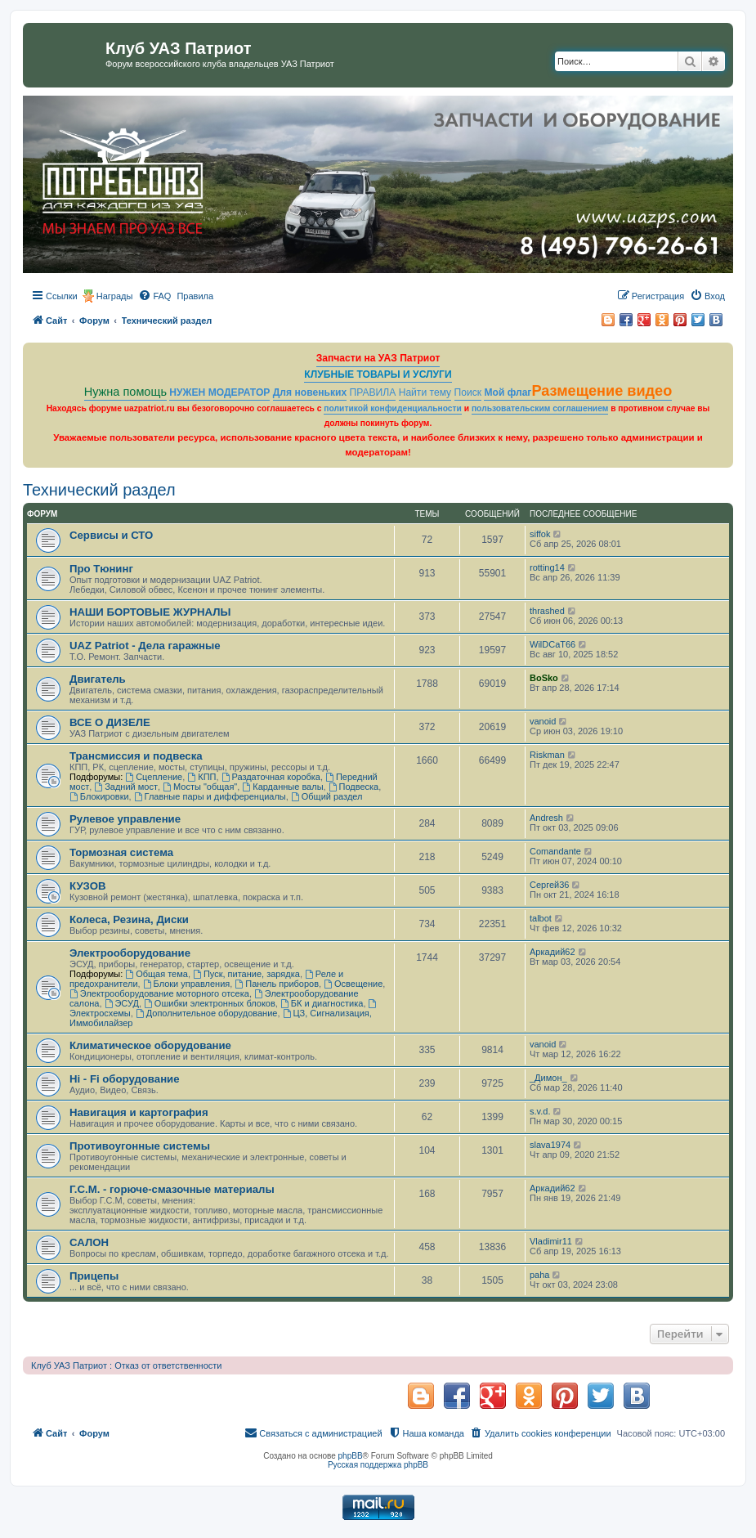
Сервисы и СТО (111, 535)
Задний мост (126, 786)
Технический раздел (99, 490)
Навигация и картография (138, 1112)
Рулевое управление (125, 819)
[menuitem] (154, 296)
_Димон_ (548, 1078)
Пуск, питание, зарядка (246, 974)
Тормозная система (121, 852)
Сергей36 (549, 885)
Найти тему (425, 392)
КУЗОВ (87, 886)
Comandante (555, 851)
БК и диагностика (321, 1003)
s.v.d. (540, 1111)
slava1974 (550, 1145)
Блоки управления (186, 984)
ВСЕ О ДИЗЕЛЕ (109, 722)
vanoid (543, 721)
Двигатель (97, 679)
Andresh (546, 818)
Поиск (468, 392)
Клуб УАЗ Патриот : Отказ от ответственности (126, 1365)
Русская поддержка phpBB (378, 1464)
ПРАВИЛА (373, 392)
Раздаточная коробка (270, 777)
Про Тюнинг (101, 569)
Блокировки (99, 796)
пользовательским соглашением (540, 408)
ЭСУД (122, 1003)
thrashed (547, 611)
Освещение (353, 984)
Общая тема (156, 974)
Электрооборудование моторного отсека (159, 993)
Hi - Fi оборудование (124, 1079)
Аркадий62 (552, 952)
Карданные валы (282, 786)
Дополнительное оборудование (207, 1013)
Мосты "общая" (200, 786)
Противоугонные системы (139, 1146)
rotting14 (547, 567)
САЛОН (89, 1242)
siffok (540, 534)
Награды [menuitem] (114, 296)
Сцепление (153, 777)
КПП (201, 777)
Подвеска (354, 786)
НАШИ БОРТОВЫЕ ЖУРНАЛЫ (149, 612)
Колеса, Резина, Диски (129, 919)
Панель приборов (277, 984)
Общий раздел (327, 796)
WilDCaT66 (552, 644)
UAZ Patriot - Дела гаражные (145, 645)
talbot (541, 918)
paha (539, 1275)
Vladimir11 (551, 1241)
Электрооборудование (129, 953)
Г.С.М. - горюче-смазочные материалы (172, 1189)
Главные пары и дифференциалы (210, 796)
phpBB (350, 1455)
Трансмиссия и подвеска (136, 756)
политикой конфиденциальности (393, 408)
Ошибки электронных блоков (209, 1003)
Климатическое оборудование (150, 1045)
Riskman (547, 755)
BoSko (544, 678)
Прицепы (94, 1276)
